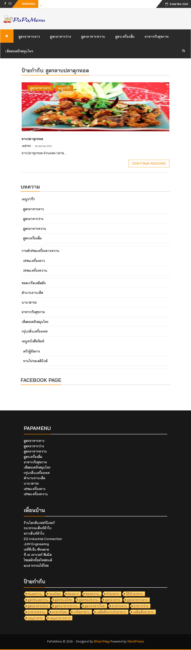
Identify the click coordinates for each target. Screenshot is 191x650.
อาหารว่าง (141, 606)
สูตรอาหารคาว (29, 36)
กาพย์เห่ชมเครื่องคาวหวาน (40, 251)
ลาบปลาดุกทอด (32, 139)
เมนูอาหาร (35, 618)
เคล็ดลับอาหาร (143, 612)
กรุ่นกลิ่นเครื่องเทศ (34, 331)
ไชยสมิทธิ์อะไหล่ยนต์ (38, 560)
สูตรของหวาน (88, 600)
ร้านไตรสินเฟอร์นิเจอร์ (39, 523)
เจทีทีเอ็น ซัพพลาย (36, 549)
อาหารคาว (119, 606)
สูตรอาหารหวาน (93, 36)
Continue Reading (149, 163)
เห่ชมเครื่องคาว (34, 261)
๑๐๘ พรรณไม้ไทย (36, 565)
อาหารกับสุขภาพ (157, 36)
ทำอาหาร (112, 594)
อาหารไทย (59, 612)
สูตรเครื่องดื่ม (125, 36)
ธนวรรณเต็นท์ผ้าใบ (37, 528)
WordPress (135, 641)
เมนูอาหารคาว (60, 618)
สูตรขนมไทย (63, 600)
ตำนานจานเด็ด (32, 292)
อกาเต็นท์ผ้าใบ (34, 533)
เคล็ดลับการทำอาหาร (111, 612)
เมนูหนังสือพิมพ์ (33, 341)
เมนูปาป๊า (64, 88)
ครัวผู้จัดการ (31, 351)
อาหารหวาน (36, 612)
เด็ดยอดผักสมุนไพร (19, 51)
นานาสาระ (29, 302)
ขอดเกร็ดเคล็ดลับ (34, 283)
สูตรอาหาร (112, 600)
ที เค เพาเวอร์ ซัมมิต (38, 554)
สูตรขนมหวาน (38, 600)
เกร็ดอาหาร (81, 612)
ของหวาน (92, 594)
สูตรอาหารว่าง (60, 36)
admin (26, 146)
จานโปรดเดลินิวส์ (35, 361)
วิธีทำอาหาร (134, 594)
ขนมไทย (55, 594)
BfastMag (101, 641)
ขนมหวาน (35, 594)
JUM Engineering (36, 544)
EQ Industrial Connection (43, 539)
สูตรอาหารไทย (95, 606)
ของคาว (73, 594)
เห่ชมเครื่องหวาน (35, 270)
